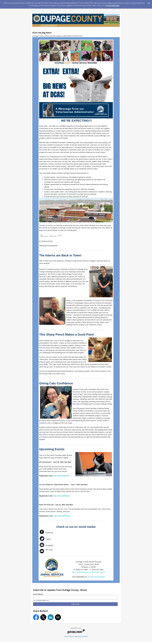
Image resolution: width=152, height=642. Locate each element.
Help (86, 636)
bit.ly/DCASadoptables (96, 577)
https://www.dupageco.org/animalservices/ (88, 572)
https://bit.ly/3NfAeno (61, 496)
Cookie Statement (112, 5)
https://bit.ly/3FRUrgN (61, 516)
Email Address (38, 594)
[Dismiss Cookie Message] (149, 2)
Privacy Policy (68, 636)
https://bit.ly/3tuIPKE (61, 476)
